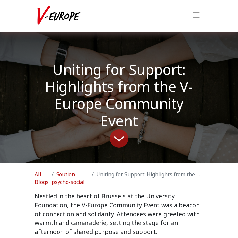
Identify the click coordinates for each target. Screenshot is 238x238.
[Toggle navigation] (196, 15)
